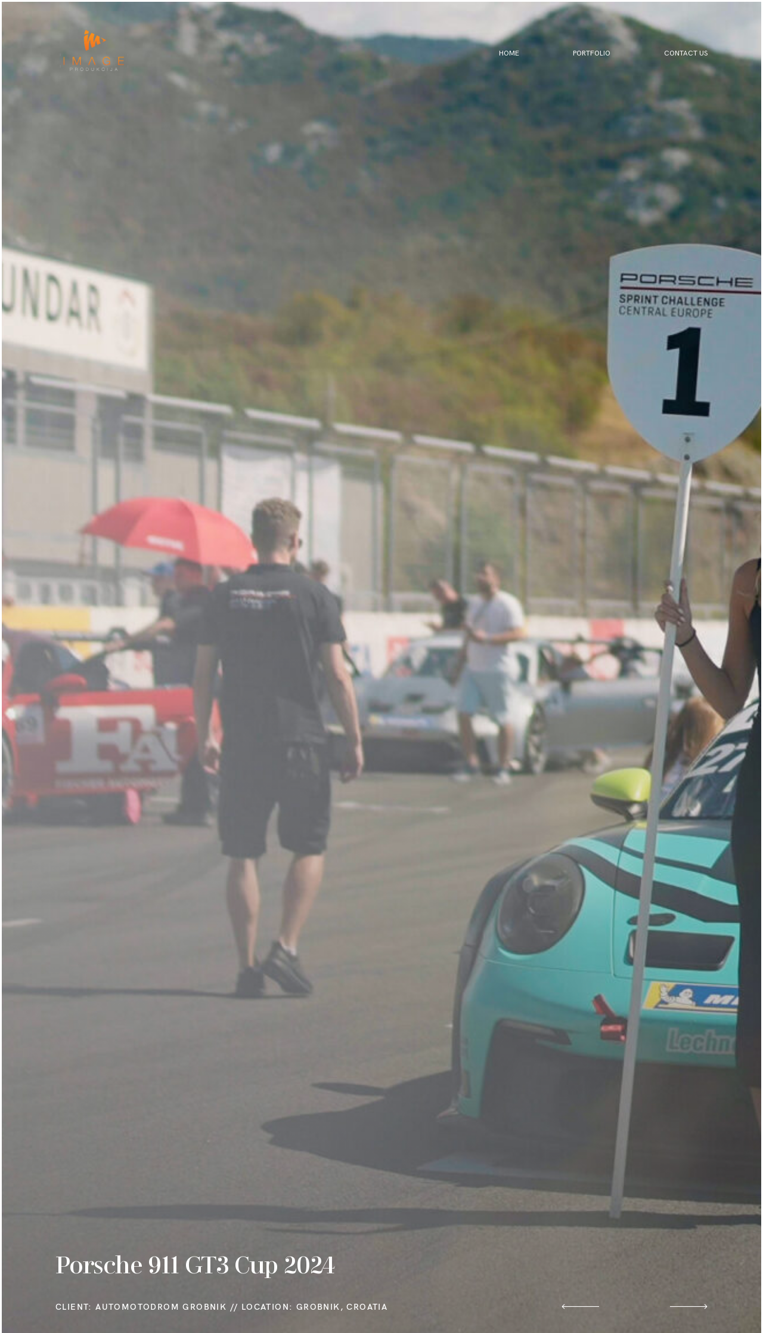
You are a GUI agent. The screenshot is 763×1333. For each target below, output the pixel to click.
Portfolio (591, 53)
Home (509, 53)
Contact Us (686, 53)
